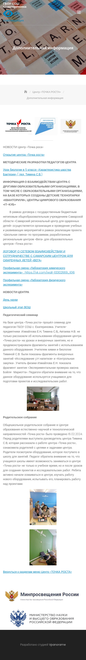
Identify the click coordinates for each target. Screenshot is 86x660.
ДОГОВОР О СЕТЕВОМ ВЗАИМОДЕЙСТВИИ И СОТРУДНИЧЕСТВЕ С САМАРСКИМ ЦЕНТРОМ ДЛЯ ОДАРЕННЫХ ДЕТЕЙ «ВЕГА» (38, 256)
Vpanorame (57, 645)
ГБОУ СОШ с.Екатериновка (14, 5)
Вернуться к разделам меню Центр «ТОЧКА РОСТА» (37, 572)
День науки (10, 300)
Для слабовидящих (13, 15)
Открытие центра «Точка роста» (24, 155)
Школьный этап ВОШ (17, 307)
